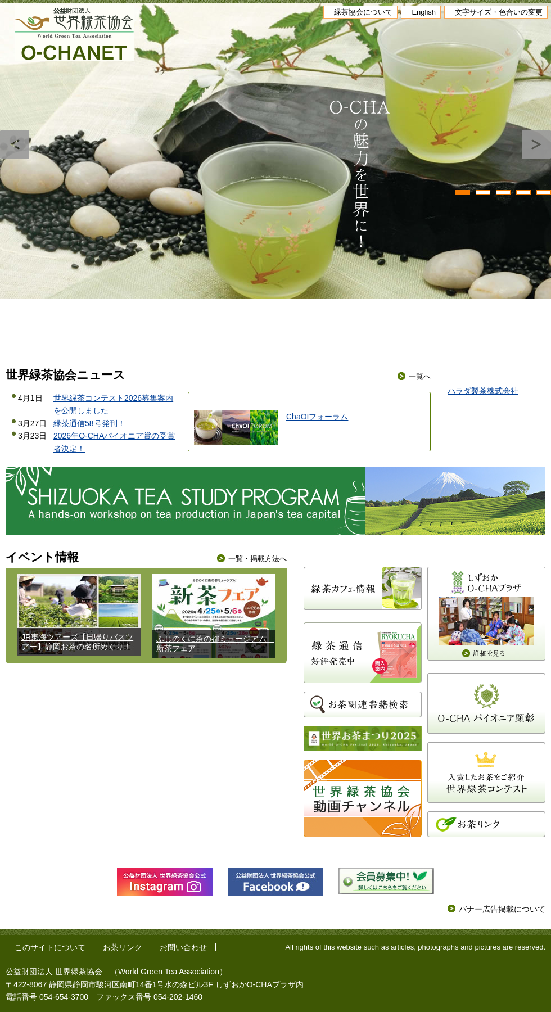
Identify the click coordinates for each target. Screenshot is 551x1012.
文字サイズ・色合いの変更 (499, 12)
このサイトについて (50, 947)
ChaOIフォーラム (317, 416)
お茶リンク (122, 947)
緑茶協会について (363, 12)
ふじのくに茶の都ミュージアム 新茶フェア (215, 643)
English (424, 12)
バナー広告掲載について (502, 909)
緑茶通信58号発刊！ (89, 423)
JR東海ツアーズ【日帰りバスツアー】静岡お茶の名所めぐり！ (77, 641)
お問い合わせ (183, 947)
